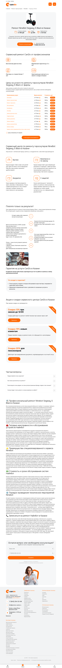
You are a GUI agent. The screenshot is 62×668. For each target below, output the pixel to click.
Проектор (26, 593)
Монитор (44, 600)
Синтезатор (26, 615)
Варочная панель (10, 631)
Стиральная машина (10, 628)
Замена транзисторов (12, 100)
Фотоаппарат (45, 610)
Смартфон (26, 596)
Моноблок (44, 594)
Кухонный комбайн (10, 634)
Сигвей (25, 607)
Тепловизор (45, 612)
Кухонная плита (9, 651)
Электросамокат (28, 600)
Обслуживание (10, 105)
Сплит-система (9, 652)
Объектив (44, 609)
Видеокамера (27, 617)
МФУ (43, 596)
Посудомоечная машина (11, 640)
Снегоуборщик (9, 654)
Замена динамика (11, 119)
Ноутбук (44, 593)
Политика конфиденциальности (23, 660)
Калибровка (10, 108)
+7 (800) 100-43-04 (39, 45)
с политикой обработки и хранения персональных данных (31, 563)
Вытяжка (8, 645)
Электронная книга (28, 611)
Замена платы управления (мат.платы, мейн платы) (19, 130)
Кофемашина (9, 624)
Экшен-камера (27, 603)
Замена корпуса (11, 122)
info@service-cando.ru (15, 605)
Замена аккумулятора (12, 124)
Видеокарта (45, 601)
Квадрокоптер (27, 598)
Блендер (8, 647)
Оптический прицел (46, 613)
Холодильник (9, 627)
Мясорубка (8, 637)
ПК (43, 598)
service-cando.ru (16, 598)
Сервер (26, 597)
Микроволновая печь (11, 635)
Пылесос (8, 630)
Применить (14, 320)
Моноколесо (27, 608)
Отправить (31, 558)
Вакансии (8, 616)
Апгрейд (9, 111)
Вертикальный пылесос (11, 623)
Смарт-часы (27, 604)
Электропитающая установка (12, 648)
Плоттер (26, 610)
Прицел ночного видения (48, 614)
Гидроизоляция (10, 116)
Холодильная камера (10, 649)
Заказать (52, 97)
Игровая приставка (28, 601)
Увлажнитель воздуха (11, 644)
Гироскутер (26, 606)
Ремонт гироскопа (11, 103)
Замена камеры (10, 127)
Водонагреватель (10, 642)
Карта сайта (13, 660)
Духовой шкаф (9, 632)
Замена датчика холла (12, 114)
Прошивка (9, 97)
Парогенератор (9, 638)
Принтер (44, 597)
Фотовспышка (45, 607)
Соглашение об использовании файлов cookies (41, 660)
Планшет (26, 594)
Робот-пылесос (9, 625)
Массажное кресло (10, 641)
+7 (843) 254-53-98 (15, 602)
